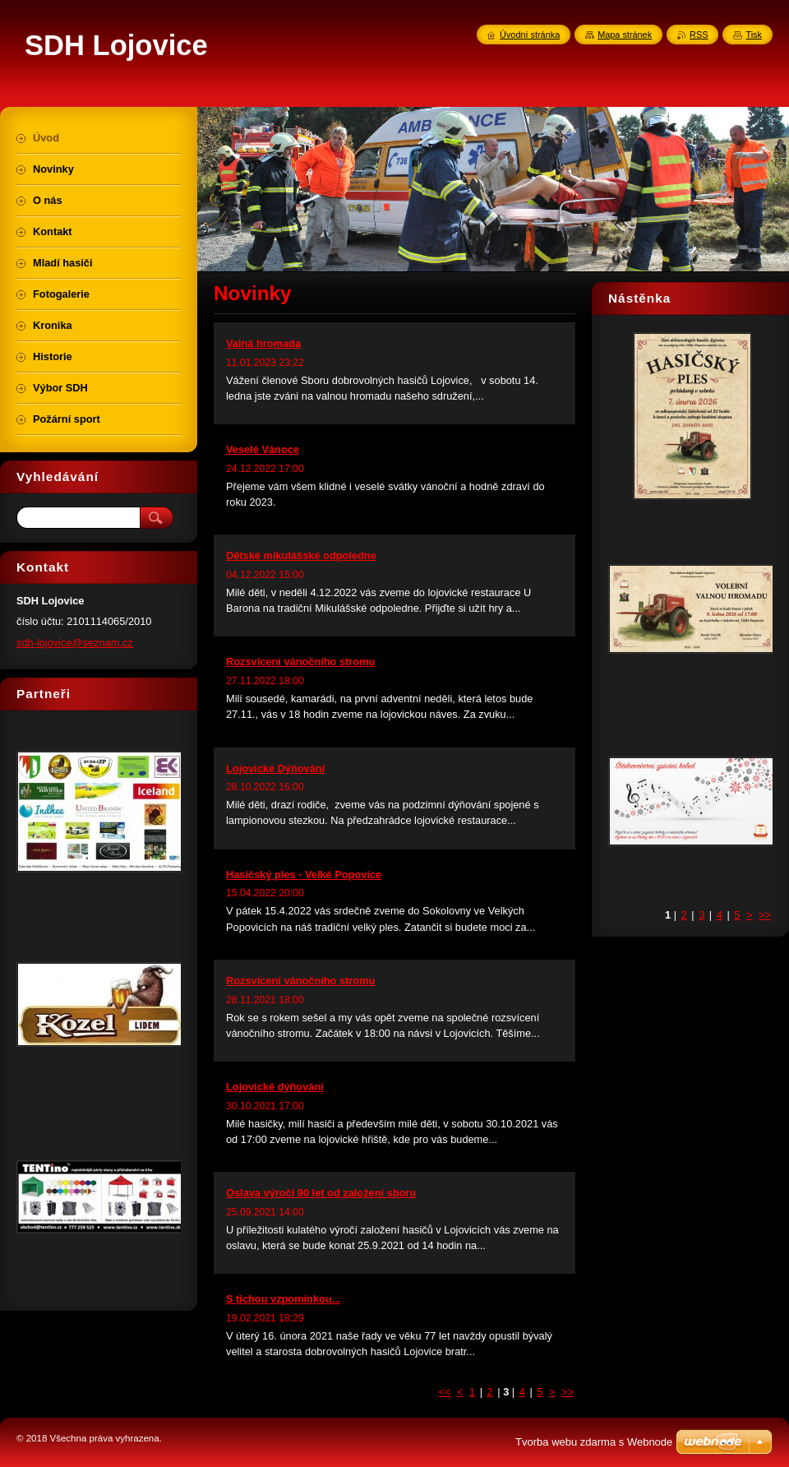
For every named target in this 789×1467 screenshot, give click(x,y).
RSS (699, 34)
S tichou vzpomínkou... (283, 1299)
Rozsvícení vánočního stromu (300, 661)
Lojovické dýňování (275, 1087)
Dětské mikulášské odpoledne (301, 555)
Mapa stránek (625, 34)
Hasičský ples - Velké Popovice (303, 874)
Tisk (753, 34)
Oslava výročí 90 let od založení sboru (321, 1193)
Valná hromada (263, 343)
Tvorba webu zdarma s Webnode (593, 1442)
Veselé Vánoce (262, 449)
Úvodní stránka (530, 34)
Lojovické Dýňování (275, 768)
